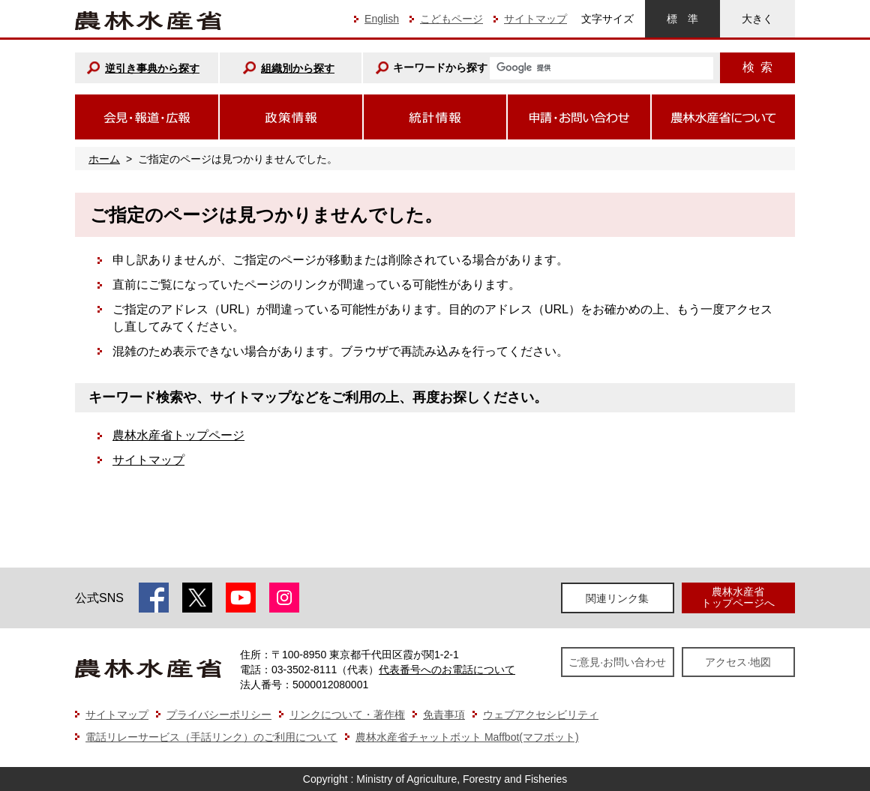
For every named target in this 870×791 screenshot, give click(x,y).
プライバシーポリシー (219, 715)
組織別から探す (297, 68)
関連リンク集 (617, 598)
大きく (757, 19)
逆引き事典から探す (152, 68)
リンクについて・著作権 (347, 715)
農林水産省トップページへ (738, 597)
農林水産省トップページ (178, 435)
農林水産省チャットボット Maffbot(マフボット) (467, 737)
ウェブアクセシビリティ (540, 715)
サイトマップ (535, 19)
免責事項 (444, 715)
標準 (682, 19)
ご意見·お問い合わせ (617, 662)
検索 (757, 67)
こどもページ (451, 19)
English (381, 19)
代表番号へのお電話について (447, 670)
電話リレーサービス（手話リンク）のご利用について (212, 737)
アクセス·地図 (738, 662)
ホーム (104, 159)
